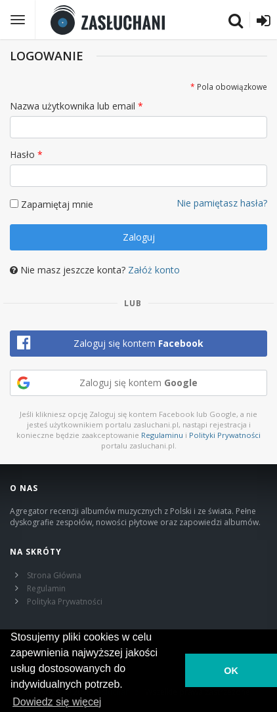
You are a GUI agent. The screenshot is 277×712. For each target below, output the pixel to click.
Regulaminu (162, 435)
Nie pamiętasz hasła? (222, 203)
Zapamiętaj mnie (57, 204)
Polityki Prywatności (225, 435)
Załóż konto (154, 270)
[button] (138, 343)
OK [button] (231, 670)
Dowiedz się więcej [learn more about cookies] (56, 701)
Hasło (22, 154)
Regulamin (46, 588)
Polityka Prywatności (64, 601)
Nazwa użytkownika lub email (72, 106)
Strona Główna (54, 575)
